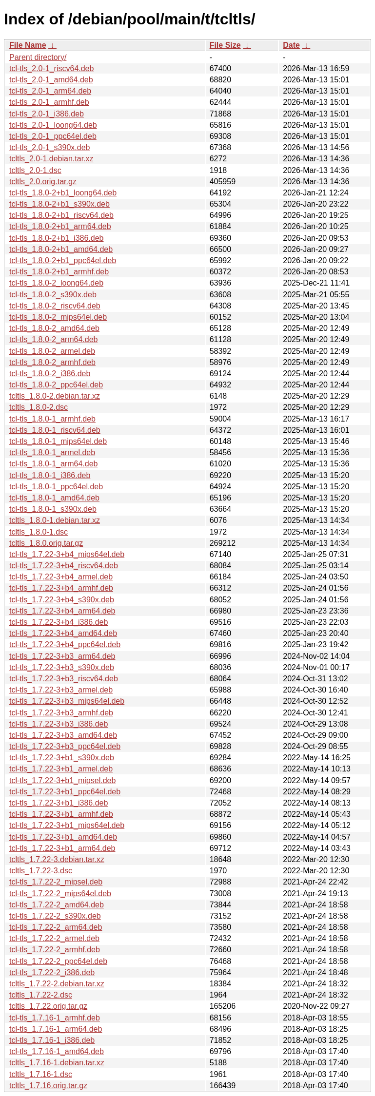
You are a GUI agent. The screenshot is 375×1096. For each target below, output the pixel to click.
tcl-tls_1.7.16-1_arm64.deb (55, 1029)
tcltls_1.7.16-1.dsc (40, 1074)
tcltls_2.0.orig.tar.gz (43, 181)
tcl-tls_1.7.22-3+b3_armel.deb (61, 690)
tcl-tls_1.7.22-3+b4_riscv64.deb (63, 565)
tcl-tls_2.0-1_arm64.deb (50, 91)
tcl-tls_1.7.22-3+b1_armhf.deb (61, 814)
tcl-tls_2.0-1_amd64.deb (51, 80)
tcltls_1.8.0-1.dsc (38, 532)
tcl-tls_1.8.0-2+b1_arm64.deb (60, 226)
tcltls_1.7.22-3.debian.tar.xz (56, 859)
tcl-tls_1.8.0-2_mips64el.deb (58, 317)
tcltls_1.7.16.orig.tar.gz (48, 1085)
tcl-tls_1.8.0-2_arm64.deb (53, 339)
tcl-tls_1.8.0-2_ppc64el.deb (56, 385)
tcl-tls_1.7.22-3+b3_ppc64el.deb (64, 746)
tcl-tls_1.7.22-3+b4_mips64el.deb (66, 554)
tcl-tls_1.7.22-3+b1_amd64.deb (63, 837)
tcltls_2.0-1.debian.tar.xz (51, 158)
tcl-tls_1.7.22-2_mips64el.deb (60, 893)
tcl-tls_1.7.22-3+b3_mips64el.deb (66, 701)
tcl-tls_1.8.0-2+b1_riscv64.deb (61, 215)
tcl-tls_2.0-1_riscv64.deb (51, 68)
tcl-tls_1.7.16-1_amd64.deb (56, 1051)
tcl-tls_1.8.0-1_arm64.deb (53, 464)
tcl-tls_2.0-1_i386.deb (46, 114)
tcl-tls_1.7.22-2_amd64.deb (56, 905)
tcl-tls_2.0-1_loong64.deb (53, 125)
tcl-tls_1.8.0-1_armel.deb (52, 452)
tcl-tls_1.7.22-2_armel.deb (54, 938)
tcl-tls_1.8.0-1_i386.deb (49, 475)
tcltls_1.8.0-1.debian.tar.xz (54, 520)
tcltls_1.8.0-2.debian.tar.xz (54, 396)
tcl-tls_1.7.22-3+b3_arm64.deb (62, 656)
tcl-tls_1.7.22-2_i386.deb (52, 972)
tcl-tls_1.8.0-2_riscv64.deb (54, 306)
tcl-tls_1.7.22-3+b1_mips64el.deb (66, 825)
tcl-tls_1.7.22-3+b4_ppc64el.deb (64, 644)
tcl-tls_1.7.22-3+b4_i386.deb (58, 622)
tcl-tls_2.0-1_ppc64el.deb (53, 136)
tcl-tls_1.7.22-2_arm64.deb (55, 927)
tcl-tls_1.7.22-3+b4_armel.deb (61, 577)
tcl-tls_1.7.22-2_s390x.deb (55, 916)
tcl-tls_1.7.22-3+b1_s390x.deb (61, 757)
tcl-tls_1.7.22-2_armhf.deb (54, 949)
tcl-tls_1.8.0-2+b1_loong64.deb (63, 193)
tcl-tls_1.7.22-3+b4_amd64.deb (63, 633)
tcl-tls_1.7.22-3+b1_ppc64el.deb (64, 792)
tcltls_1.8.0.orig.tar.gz (46, 543)
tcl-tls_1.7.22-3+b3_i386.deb (58, 724)
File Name (27, 45)
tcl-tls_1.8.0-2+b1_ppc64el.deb (62, 260)
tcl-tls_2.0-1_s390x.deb (49, 147)
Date (291, 45)
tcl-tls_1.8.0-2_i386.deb (49, 373)
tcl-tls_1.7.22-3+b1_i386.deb (58, 803)
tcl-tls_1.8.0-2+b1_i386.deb (56, 238)
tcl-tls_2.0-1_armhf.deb (49, 102)
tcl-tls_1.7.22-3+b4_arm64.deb (62, 611)
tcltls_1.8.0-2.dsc (38, 407)
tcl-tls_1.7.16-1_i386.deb (52, 1040)
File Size (225, 45)
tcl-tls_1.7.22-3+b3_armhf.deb (61, 713)
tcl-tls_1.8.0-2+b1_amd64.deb (61, 249)
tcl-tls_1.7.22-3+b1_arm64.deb (62, 848)
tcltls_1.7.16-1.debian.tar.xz (56, 1062)
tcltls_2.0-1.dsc (35, 170)
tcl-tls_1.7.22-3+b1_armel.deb (61, 769)
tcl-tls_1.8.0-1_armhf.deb (52, 419)
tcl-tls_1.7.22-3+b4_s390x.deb (61, 600)
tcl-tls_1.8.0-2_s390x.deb (53, 294)
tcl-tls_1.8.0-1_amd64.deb (54, 498)
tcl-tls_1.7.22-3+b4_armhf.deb (61, 588)
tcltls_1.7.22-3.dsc (40, 870)
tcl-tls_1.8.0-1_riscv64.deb (54, 430)
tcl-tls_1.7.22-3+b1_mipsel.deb (62, 780)
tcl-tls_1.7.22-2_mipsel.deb (55, 882)
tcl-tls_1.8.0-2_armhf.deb (52, 362)
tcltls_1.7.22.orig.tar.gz (48, 1006)
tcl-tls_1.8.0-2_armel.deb (52, 351)
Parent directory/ (37, 57)
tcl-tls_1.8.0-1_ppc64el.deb (56, 486)
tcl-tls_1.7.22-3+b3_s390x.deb (61, 667)
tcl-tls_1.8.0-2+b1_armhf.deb (59, 272)
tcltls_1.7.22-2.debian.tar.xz (56, 984)
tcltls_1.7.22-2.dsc (40, 995)
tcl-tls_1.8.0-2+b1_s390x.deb (59, 204)
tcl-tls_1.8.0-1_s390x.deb (53, 509)
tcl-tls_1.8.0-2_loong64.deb (56, 283)
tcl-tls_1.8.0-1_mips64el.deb (58, 441)
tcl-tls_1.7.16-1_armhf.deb (54, 1018)
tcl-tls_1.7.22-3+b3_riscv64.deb (63, 678)
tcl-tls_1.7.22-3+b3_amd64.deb (63, 735)
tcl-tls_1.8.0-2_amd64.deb (54, 328)
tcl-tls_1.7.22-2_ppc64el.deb (58, 961)
